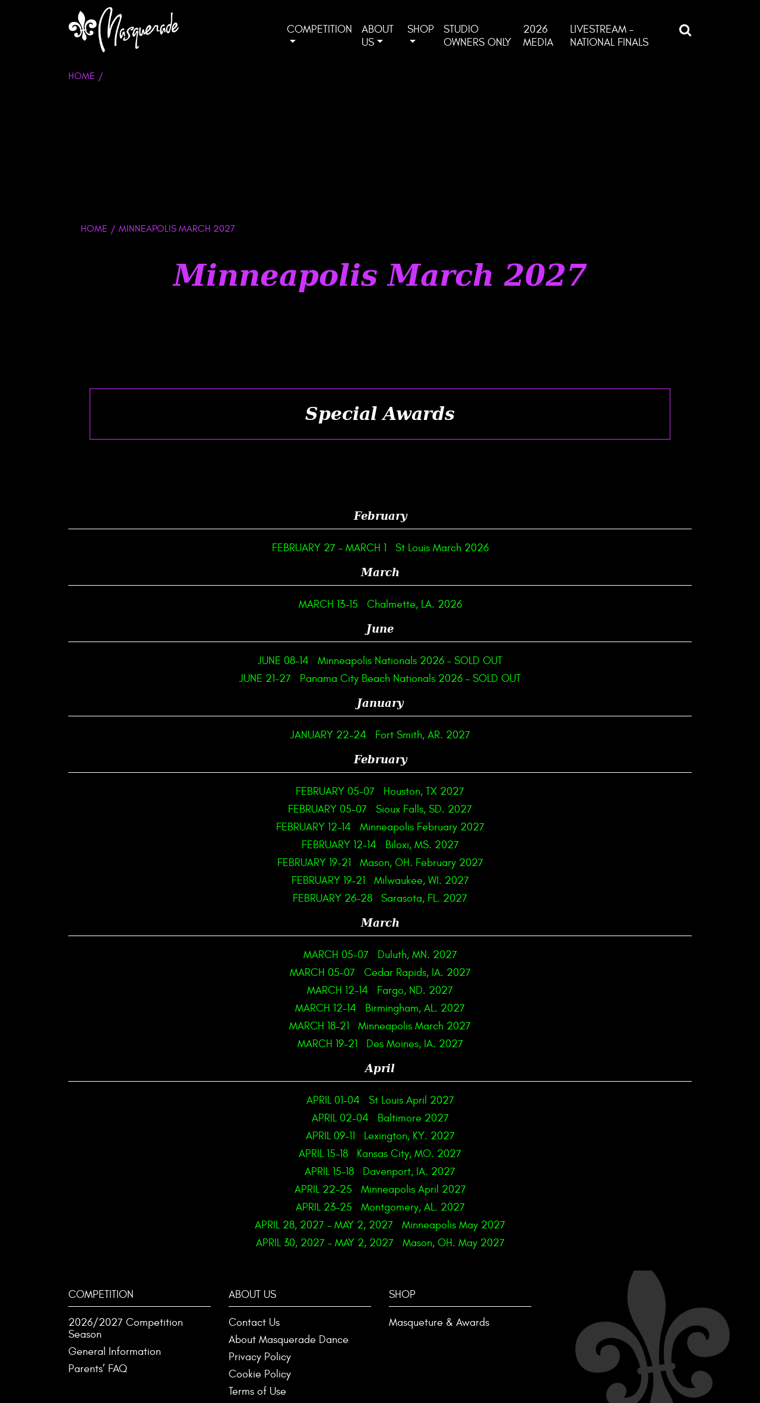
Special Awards (380, 413)
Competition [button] (319, 29)
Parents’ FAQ (97, 1369)
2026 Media (538, 36)
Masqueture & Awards (439, 1322)
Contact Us (254, 1322)
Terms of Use (257, 1391)
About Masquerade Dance (289, 1340)
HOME (94, 228)
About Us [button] (378, 36)
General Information (114, 1351)
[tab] (380, 414)
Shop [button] (420, 29)
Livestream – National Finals (609, 36)
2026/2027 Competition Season (125, 1328)
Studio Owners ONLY (477, 36)
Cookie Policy (260, 1374)
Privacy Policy (260, 1357)
